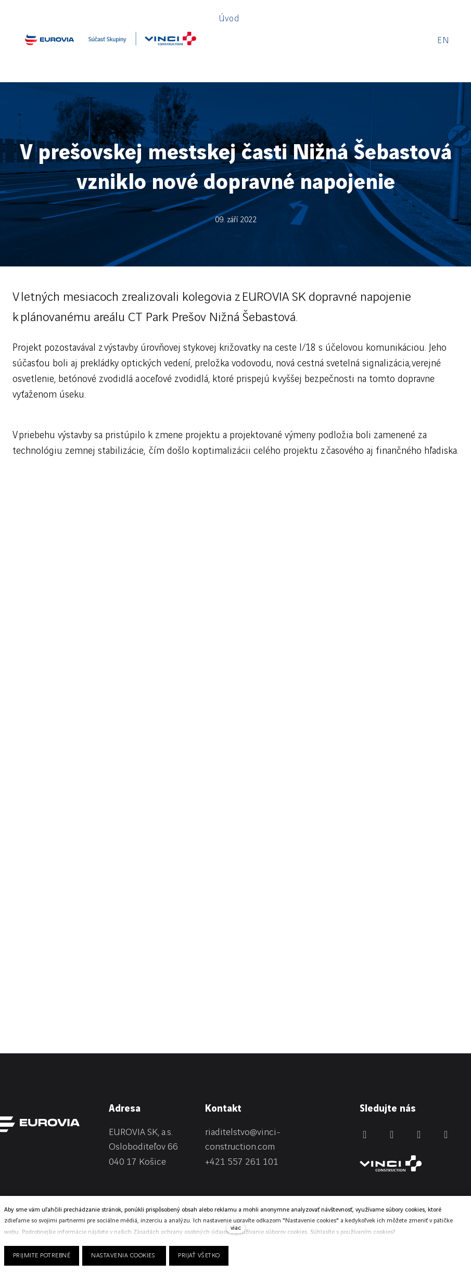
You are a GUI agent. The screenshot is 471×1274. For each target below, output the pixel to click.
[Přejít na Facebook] (392, 1092)
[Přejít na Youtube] (446, 1092)
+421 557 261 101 (241, 1120)
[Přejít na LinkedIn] (365, 1092)
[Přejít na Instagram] (419, 1092)
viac (236, 1228)
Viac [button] (393, 19)
